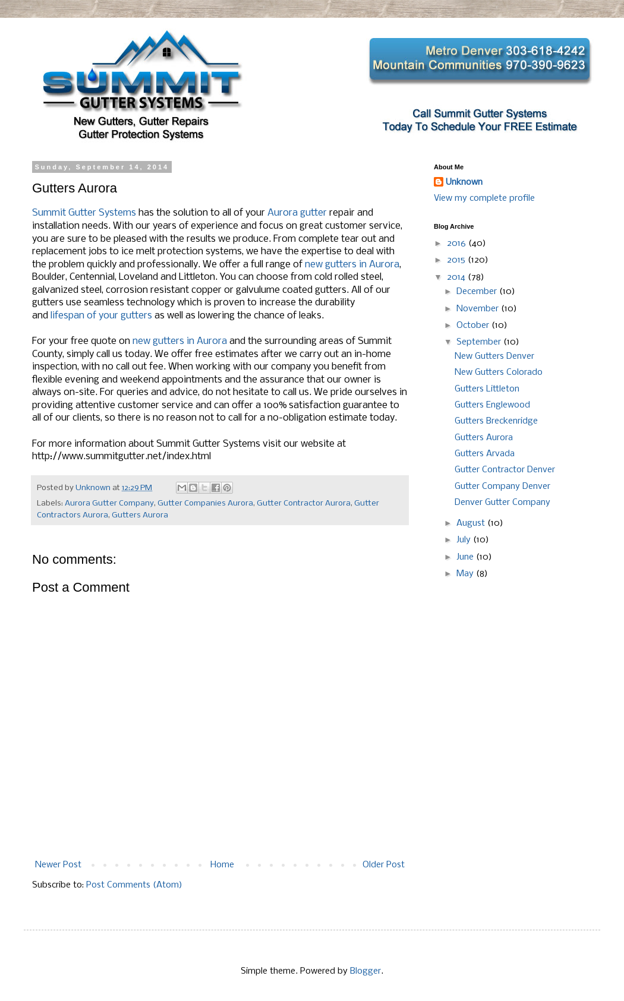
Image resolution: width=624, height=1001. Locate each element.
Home (222, 865)
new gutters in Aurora (352, 265)
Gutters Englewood (492, 405)
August (471, 523)
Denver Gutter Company (502, 502)
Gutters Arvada (485, 454)
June (466, 557)
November (478, 309)
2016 (457, 243)
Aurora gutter (297, 213)
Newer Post (58, 865)
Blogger (365, 971)
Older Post (384, 865)
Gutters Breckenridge (496, 421)
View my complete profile (484, 198)
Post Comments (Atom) (134, 885)
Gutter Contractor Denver (505, 470)
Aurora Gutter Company (109, 503)
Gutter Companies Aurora (205, 503)
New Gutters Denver (494, 356)
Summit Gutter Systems (84, 213)
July (464, 540)
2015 (457, 260)
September (479, 342)
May (466, 574)
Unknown (464, 182)
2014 (457, 277)
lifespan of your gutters (101, 316)
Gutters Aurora (140, 515)
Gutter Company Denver (502, 486)
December (477, 291)
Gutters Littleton (487, 389)
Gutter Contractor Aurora (304, 503)
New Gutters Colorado (499, 372)
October (473, 325)
